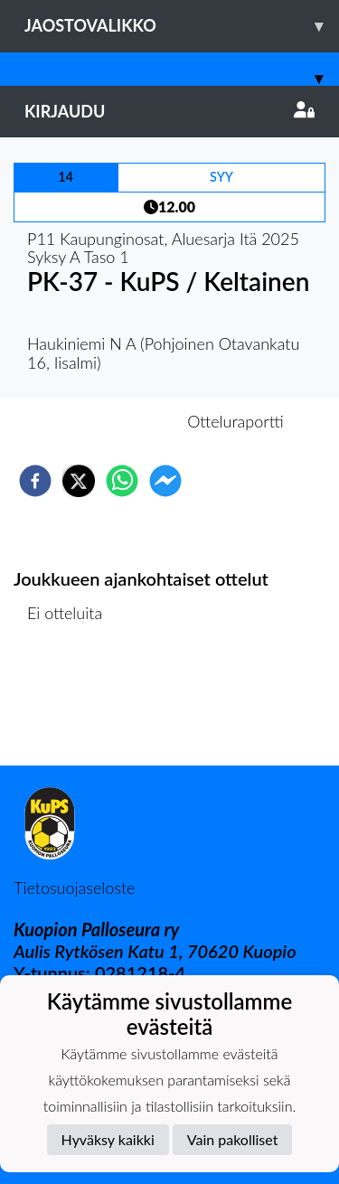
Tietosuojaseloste (74, 887)
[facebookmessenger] (165, 481)
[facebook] (35, 481)
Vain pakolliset (232, 1139)
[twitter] (78, 481)
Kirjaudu (169, 111)
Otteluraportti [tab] (235, 421)
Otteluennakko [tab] (106, 421)
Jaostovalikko (181, 26)
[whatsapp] (122, 481)
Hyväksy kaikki (108, 1139)
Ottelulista (72, 704)
